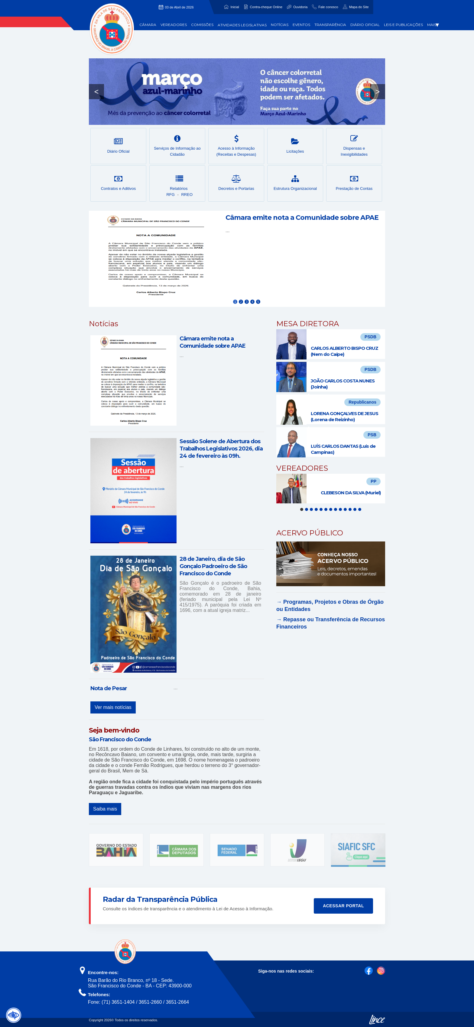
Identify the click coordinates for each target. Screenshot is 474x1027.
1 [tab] (301, 509)
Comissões (202, 24)
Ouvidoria (300, 7)
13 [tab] (359, 509)
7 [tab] (330, 509)
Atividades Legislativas (242, 25)
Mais (433, 25)
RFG (170, 194)
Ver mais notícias (113, 707)
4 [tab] (316, 509)
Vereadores (174, 24)
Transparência (330, 24)
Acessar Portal (343, 905)
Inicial (234, 7)
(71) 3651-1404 (118, 1002)
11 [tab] (350, 509)
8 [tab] (335, 509)
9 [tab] (340, 509)
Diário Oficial (365, 24)
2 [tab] (306, 509)
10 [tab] (345, 509)
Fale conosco (328, 7)
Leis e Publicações (403, 24)
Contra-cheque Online (266, 7)
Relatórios (179, 183)
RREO (187, 194)
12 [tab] (354, 509)
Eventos (301, 24)
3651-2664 (177, 1002)
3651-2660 (150, 1002)
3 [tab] (311, 509)
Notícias (279, 24)
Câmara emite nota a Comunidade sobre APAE (302, 217)
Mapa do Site (359, 7)
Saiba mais (105, 808)
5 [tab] (321, 509)
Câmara (147, 24)
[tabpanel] (330, 488)
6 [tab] (325, 509)
